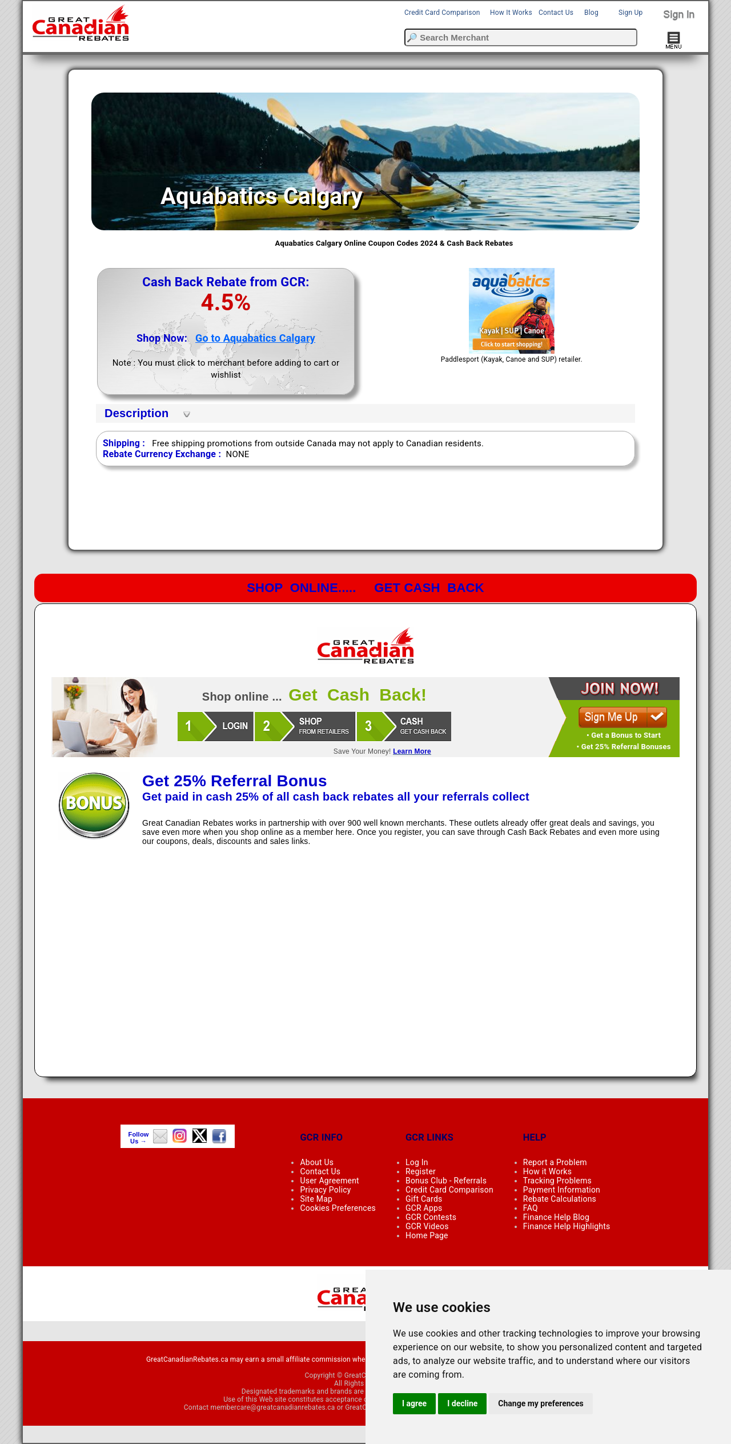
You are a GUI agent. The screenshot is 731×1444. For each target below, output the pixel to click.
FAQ (530, 1208)
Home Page (426, 1235)
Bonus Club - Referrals (446, 1180)
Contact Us (556, 13)
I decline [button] (462, 1403)
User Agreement (329, 1180)
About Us (317, 1162)
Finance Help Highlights (566, 1226)
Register (420, 1171)
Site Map (316, 1198)
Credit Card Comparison (442, 13)
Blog (591, 13)
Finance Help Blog (556, 1217)
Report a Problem (555, 1162)
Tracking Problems (557, 1180)
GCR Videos (427, 1226)
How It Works (511, 13)
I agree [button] (414, 1403)
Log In (416, 1162)
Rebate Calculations (559, 1198)
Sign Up (630, 13)
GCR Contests (430, 1217)
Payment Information (561, 1189)
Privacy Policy (325, 1189)
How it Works (547, 1171)
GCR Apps (424, 1208)
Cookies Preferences (338, 1208)
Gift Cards (423, 1198)
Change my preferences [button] (540, 1403)
